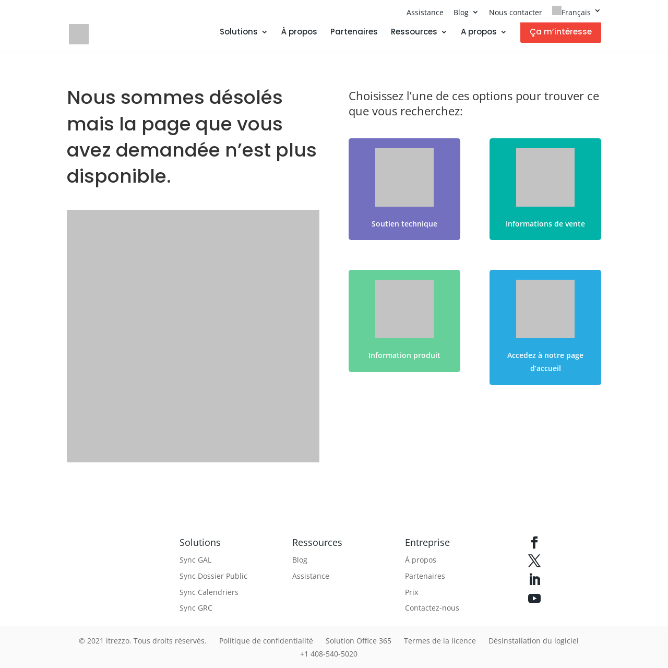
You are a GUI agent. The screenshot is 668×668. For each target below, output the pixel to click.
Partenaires (354, 32)
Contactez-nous (432, 608)
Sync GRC (196, 608)
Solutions (239, 32)
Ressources (414, 32)
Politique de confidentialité (266, 641)
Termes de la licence (440, 641)
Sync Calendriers (209, 592)
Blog (461, 12)
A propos (479, 32)
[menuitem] (576, 14)
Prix (411, 592)
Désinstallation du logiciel (533, 641)
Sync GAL (195, 560)
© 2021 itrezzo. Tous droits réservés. (143, 641)
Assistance (425, 12)
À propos (299, 32)
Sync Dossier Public (213, 576)
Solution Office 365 (358, 641)
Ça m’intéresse (561, 31)
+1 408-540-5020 (328, 654)
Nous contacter (515, 12)
